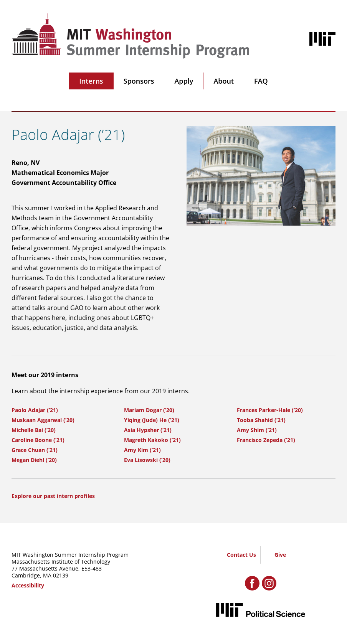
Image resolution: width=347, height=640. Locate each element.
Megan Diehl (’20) (34, 460)
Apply (183, 81)
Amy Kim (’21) (142, 450)
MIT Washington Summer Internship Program (70, 554)
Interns (91, 81)
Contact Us (241, 554)
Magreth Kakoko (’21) (152, 440)
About (223, 81)
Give (280, 554)
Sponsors (139, 81)
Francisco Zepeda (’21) (266, 440)
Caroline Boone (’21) (38, 440)
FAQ (261, 81)
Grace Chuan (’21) (35, 450)
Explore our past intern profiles (53, 496)
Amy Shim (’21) (257, 430)
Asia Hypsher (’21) (148, 430)
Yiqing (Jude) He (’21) (151, 420)
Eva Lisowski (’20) (147, 460)
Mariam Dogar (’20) (149, 410)
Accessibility (28, 585)
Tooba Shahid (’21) (261, 420)
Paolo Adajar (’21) (35, 410)
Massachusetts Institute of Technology (61, 561)
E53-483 (91, 568)
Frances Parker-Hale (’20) (270, 410)
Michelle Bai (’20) (34, 430)
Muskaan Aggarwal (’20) (43, 420)
